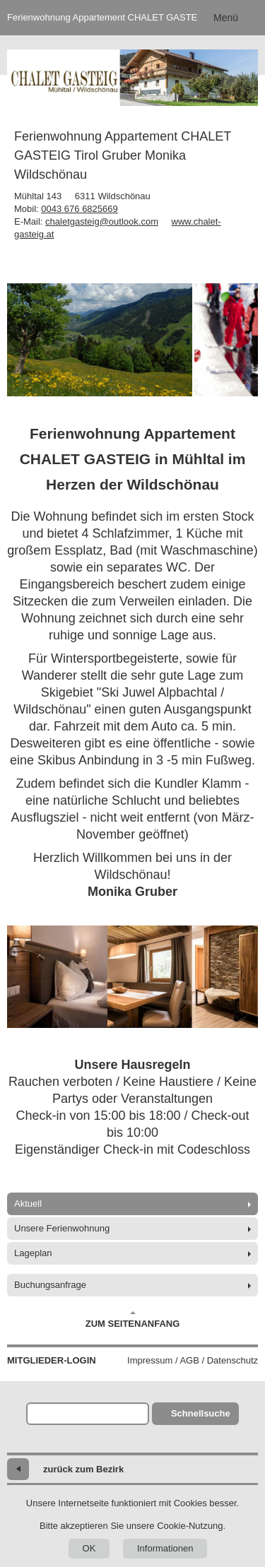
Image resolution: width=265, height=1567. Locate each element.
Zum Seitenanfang (133, 1320)
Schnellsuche (200, 1413)
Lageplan (33, 1253)
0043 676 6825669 (79, 208)
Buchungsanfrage (50, 1284)
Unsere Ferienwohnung (62, 1228)
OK (89, 1548)
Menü (225, 17)
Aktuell (28, 1203)
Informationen (165, 1548)
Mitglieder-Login (51, 1360)
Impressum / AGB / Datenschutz (192, 1360)
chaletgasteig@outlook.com (101, 221)
